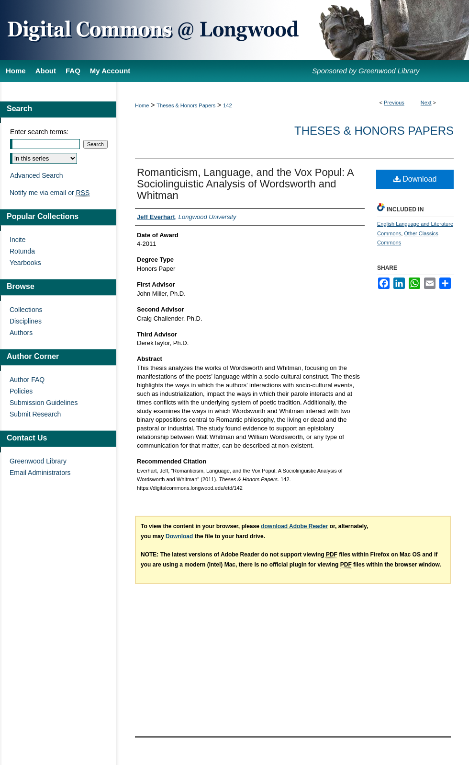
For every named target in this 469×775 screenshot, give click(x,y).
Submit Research (35, 414)
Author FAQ (27, 379)
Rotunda (22, 251)
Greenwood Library (38, 461)
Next (426, 102)
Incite (17, 239)
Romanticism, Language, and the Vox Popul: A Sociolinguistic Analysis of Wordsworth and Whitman (245, 183)
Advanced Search (36, 175)
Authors (21, 332)
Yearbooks (25, 262)
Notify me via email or (49, 193)
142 (227, 105)
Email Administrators (40, 472)
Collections (26, 309)
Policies (21, 391)
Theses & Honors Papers (185, 105)
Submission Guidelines (44, 402)
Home (142, 105)
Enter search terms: (39, 132)
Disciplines (26, 321)
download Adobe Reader (294, 526)
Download (415, 179)
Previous (394, 102)
